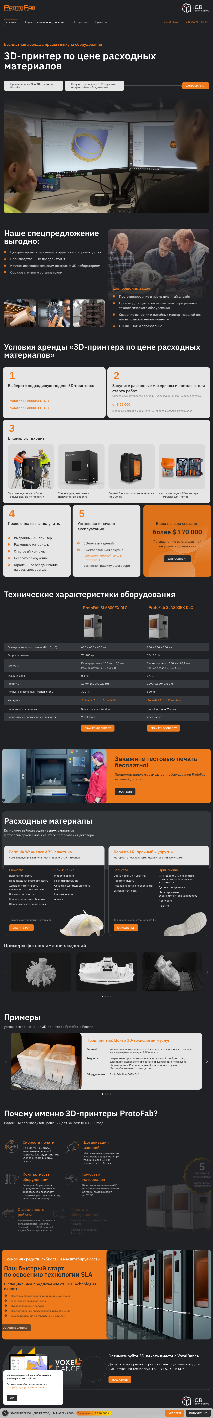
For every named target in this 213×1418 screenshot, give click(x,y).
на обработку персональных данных (26, 1387)
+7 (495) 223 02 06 (196, 22)
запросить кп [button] (196, 85)
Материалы (80, 22)
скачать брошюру (98, 731)
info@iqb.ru (171, 22)
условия (175, 1413)
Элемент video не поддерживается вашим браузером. (106, 155)
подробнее (120, 1383)
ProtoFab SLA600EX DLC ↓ (25, 400)
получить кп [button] (198, 1413)
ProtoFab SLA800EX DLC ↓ (25, 408)
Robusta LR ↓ (90, 703)
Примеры (101, 22)
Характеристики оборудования (44, 22)
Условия (10, 22)
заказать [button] (125, 795)
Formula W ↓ (110, 703)
